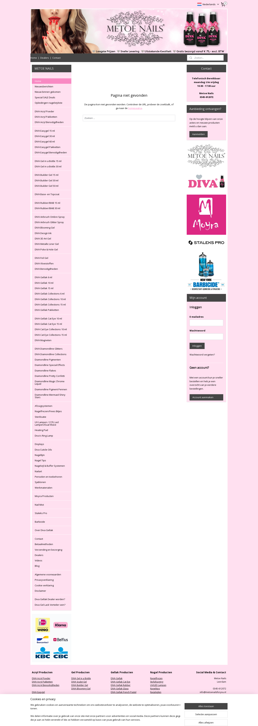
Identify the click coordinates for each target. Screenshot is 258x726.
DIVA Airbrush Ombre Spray (50, 216)
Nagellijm (40, 455)
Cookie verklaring (44, 585)
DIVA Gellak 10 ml (44, 282)
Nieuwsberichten (44, 86)
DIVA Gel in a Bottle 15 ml (48, 161)
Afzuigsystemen (43, 405)
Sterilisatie (40, 416)
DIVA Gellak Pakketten (47, 310)
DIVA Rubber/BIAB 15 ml (47, 202)
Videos (38, 560)
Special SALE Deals (45, 97)
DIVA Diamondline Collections (50, 354)
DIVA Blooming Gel (45, 227)
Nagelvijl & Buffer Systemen (50, 465)
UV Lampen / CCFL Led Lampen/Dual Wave (47, 423)
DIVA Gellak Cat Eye (120, 681)
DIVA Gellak (116, 678)
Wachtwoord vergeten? (202, 354)
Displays (39, 444)
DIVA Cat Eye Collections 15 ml (51, 334)
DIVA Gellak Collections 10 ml (50, 299)
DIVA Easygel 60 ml (45, 141)
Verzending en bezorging (48, 549)
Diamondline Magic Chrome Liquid (49, 382)
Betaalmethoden (44, 544)
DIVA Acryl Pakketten (46, 116)
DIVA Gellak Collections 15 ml (50, 304)
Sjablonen (40, 482)
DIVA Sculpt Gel (79, 681)
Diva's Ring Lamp (44, 435)
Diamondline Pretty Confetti (50, 376)
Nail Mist (39, 504)
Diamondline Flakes (45, 370)
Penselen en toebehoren (48, 476)
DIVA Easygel (38, 692)
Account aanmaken (202, 397)
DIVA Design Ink (43, 233)
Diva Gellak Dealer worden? (50, 599)
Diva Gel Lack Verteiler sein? (50, 604)
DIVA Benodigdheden (46, 268)
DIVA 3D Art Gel (43, 238)
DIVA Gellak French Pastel (123, 692)
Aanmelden (198, 134)
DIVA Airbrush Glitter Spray (49, 222)
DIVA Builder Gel (79, 685)
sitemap (140, 719)
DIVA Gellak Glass (119, 688)
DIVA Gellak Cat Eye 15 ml (48, 324)
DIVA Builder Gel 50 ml (46, 185)
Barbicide (40, 521)
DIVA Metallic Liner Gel (47, 244)
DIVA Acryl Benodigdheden (49, 122)
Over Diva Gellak (44, 530)
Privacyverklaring (44, 579)
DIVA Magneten (43, 340)
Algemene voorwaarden (48, 574)
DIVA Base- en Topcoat (47, 194)
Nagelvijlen (155, 692)
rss (148, 719)
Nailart (38, 471)
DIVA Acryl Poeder (44, 111)
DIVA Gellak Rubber (120, 685)
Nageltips (155, 688)
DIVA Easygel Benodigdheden (51, 152)
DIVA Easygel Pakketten (47, 147)
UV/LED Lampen (158, 685)
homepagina (135, 108)
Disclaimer (40, 590)
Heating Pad (41, 430)
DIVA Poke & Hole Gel (46, 249)
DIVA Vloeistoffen (44, 263)
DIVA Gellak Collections (122, 702)
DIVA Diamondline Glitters (49, 348)
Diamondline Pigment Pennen (51, 389)
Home (33, 57)
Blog (37, 565)
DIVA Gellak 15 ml (44, 288)
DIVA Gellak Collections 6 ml (49, 293)
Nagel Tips (40, 460)
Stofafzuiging (156, 681)
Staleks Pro (41, 513)
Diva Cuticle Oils (43, 449)
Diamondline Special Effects (50, 365)
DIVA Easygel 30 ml (45, 136)
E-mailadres (197, 316)
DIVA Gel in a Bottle (81, 678)
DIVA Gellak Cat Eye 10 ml (48, 318)
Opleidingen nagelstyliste (48, 102)
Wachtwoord (197, 330)
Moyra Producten (44, 496)
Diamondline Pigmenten (48, 359)
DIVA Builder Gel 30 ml (46, 180)
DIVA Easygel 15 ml (45, 130)
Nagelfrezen (156, 678)
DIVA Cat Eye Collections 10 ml (51, 329)
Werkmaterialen (43, 487)
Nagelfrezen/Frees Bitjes (48, 411)
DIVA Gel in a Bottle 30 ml (48, 166)
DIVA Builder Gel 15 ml (46, 174)
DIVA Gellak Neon (119, 695)
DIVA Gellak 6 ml (43, 277)
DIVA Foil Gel (41, 258)
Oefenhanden (157, 695)
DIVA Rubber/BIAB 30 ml (47, 208)
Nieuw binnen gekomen (48, 91)
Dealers (44, 57)
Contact (56, 57)
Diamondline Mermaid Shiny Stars (50, 396)
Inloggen (197, 345)
